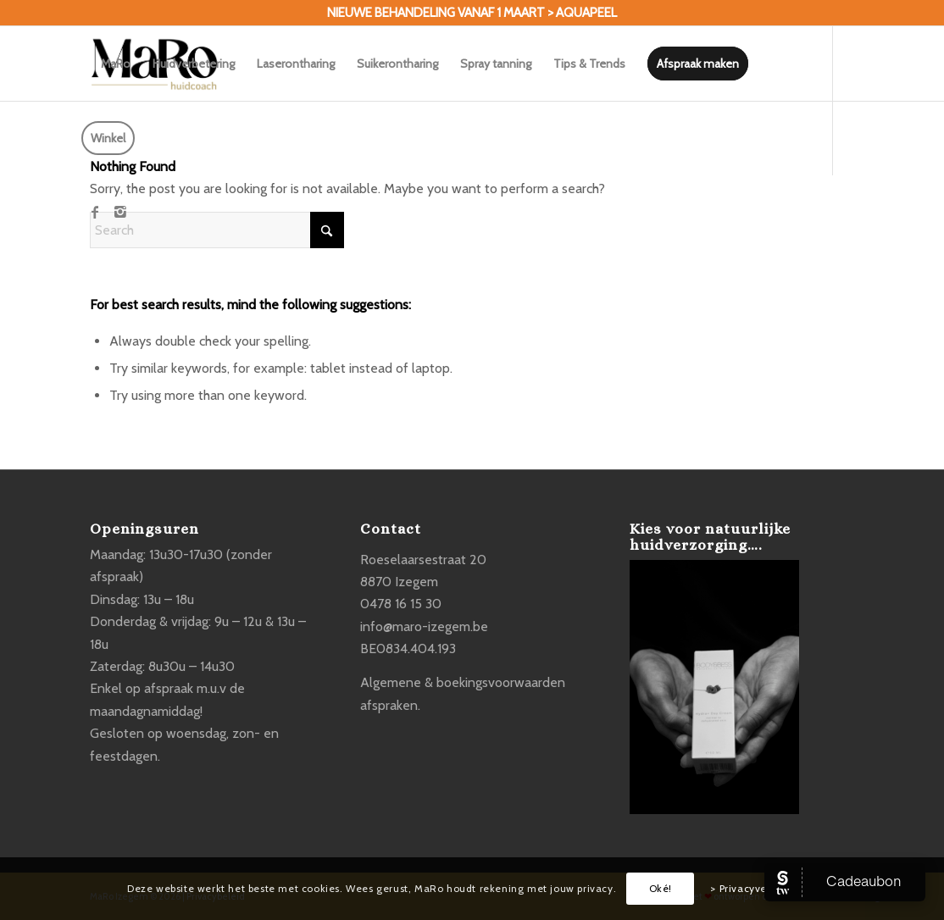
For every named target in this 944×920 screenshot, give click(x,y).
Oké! (660, 888)
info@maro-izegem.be (424, 626)
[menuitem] (116, 63)
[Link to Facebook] (95, 211)
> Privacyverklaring (757, 888)
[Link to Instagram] (120, 211)
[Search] (217, 230)
